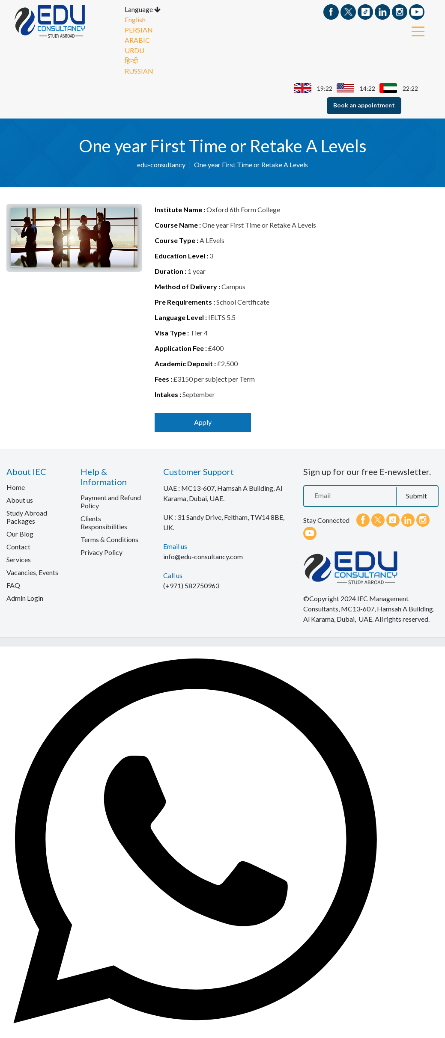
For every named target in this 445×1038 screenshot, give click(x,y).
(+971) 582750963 (191, 585)
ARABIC (137, 40)
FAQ (13, 585)
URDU (134, 50)
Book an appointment (364, 105)
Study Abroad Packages (26, 517)
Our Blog (19, 534)
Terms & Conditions (109, 539)
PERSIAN (139, 30)
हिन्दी (131, 60)
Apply (203, 422)
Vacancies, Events (32, 572)
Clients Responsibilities (104, 522)
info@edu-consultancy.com (203, 556)
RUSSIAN (139, 71)
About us (19, 500)
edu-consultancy (161, 164)
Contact (18, 547)
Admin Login (24, 598)
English (135, 19)
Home (15, 487)
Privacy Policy (101, 552)
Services (18, 559)
